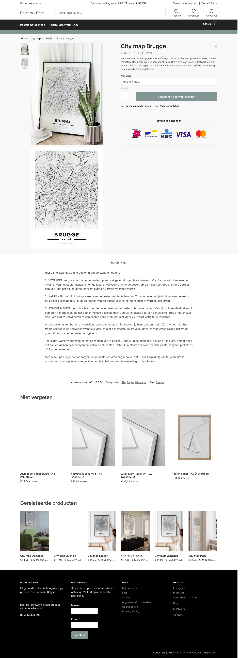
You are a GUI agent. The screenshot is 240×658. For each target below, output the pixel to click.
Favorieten (193, 13)
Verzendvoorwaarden (185, 3)
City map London (98, 553)
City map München (166, 553)
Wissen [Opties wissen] (125, 86)
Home (24, 36)
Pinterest (178, 591)
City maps (36, 36)
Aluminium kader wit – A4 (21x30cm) (86, 473)
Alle (124, 380)
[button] (210, 24)
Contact (127, 595)
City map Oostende (32, 553)
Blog (176, 601)
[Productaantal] (125, 94)
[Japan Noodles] (215, 44)
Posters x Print (32, 13)
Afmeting (126, 74)
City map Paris (197, 553)
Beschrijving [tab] (118, 260)
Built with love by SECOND (197, 650)
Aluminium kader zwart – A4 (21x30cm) (37, 473)
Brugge (160, 380)
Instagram (179, 586)
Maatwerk (179, 607)
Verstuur (80, 633)
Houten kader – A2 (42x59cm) (190, 471)
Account (176, 13)
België (48, 36)
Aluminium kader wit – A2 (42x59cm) (136, 473)
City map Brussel (131, 553)
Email (75, 617)
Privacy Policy (130, 609)
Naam (76, 603)
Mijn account (130, 586)
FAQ (124, 591)
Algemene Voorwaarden (136, 600)
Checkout (211, 13)
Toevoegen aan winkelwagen (176, 94)
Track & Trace (209, 3)
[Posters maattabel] (167, 104)
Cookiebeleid (130, 604)
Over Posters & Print (185, 595)
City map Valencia (65, 553)
